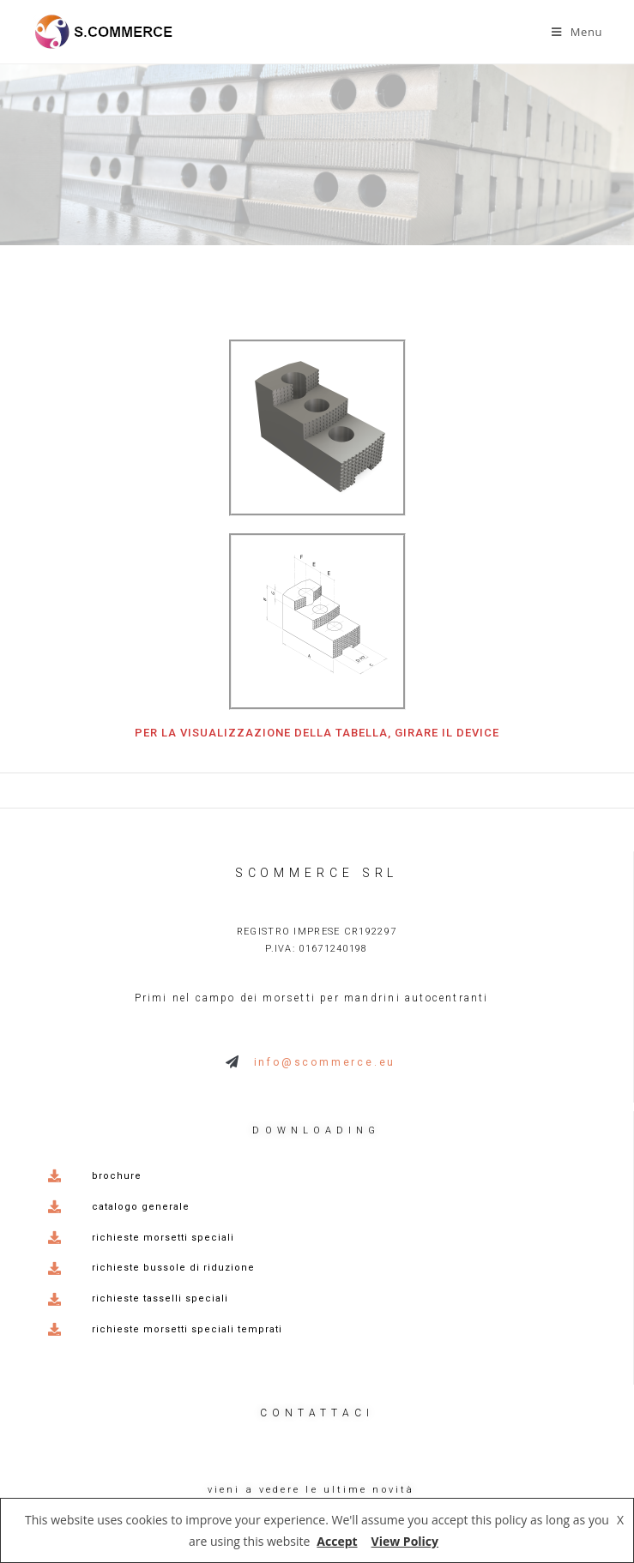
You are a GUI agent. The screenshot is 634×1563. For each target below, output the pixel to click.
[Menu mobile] (577, 31)
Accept (337, 1541)
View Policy (404, 1541)
